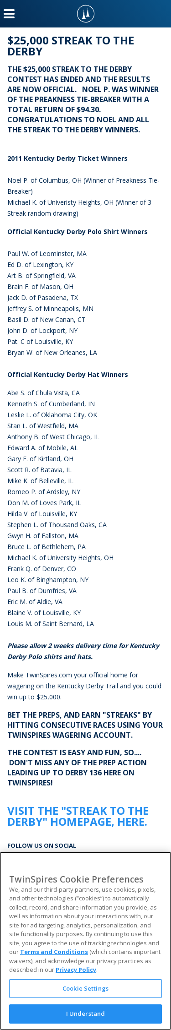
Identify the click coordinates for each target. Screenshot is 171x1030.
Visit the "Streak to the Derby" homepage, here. (78, 816)
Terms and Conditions (54, 952)
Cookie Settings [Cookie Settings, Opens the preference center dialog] (85, 988)
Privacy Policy (76, 969)
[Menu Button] (9, 13)
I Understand (85, 1013)
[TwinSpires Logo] (86, 13)
